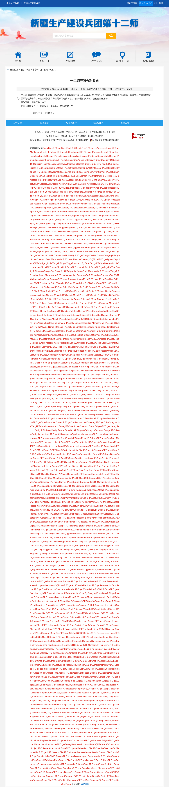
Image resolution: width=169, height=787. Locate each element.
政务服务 (70, 61)
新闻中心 (32, 70)
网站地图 (85, 784)
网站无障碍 (132, 3)
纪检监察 (148, 61)
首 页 (18, 61)
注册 (161, 3)
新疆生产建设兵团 (32, 3)
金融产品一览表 (38, 102)
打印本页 (38, 113)
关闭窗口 (50, 113)
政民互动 (96, 61)
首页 (23, 70)
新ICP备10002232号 (52, 140)
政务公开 (44, 61)
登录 (156, 3)
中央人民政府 (12, 3)
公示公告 (44, 70)
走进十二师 (122, 61)
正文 (53, 70)
